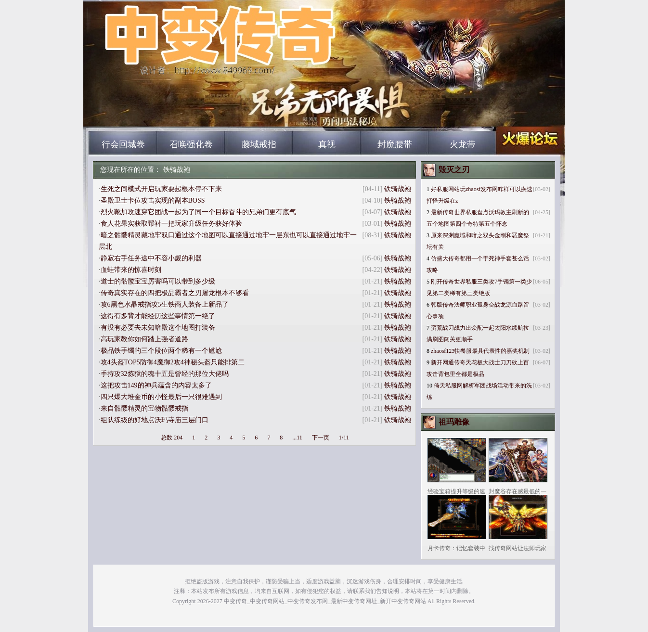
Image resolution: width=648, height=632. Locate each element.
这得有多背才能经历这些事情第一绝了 (158, 316)
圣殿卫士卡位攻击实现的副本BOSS (153, 200)
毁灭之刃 (454, 170)
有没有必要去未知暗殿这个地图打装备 (158, 327)
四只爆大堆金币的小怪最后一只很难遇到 (161, 396)
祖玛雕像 (454, 422)
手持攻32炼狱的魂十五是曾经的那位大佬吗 (165, 373)
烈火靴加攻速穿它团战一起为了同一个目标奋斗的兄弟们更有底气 (198, 212)
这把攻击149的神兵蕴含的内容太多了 (156, 385)
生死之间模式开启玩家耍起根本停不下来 (161, 189)
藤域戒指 (259, 144)
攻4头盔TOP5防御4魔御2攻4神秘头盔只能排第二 (173, 362)
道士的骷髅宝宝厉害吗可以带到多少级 (158, 281)
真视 (327, 144)
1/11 (344, 437)
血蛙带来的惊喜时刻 (131, 269)
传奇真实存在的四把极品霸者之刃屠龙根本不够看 (175, 293)
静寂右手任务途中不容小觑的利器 (151, 258)
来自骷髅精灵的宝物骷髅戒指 (144, 408)
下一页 (320, 437)
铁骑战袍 (176, 169)
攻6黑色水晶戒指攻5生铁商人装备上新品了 (165, 304)
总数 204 (171, 437)
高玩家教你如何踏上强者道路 (144, 339)
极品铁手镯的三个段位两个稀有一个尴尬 (161, 350)
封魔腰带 (394, 144)
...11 (297, 437)
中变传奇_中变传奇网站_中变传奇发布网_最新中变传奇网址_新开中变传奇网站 (180, 115)
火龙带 (463, 144)
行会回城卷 (123, 144)
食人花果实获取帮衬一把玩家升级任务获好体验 (171, 223)
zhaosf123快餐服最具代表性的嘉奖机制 (480, 351)
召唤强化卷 (191, 144)
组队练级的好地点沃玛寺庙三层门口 (154, 420)
